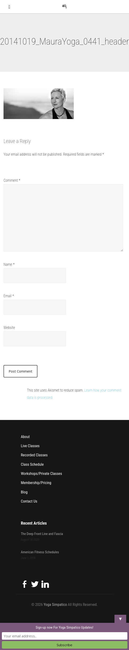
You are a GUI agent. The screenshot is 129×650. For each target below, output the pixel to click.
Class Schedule (32, 464)
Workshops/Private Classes (41, 473)
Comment (12, 180)
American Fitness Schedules (40, 552)
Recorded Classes (34, 455)
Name (9, 264)
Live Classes (30, 446)
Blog (24, 492)
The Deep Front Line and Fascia (42, 534)
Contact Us (29, 501)
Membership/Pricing (36, 483)
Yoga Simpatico (55, 604)
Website (9, 327)
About (25, 437)
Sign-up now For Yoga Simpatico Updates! (64, 627)
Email (9, 296)
